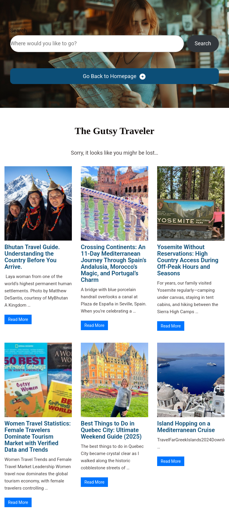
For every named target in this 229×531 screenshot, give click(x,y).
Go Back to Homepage (109, 76)
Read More (18, 319)
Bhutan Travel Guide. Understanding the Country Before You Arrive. (32, 257)
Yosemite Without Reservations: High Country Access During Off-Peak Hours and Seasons (187, 260)
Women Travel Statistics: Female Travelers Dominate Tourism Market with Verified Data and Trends (37, 436)
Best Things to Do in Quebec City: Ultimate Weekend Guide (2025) (111, 430)
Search (18, 30)
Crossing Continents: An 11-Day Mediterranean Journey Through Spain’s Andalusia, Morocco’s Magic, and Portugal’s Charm (113, 263)
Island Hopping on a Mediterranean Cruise (186, 426)
